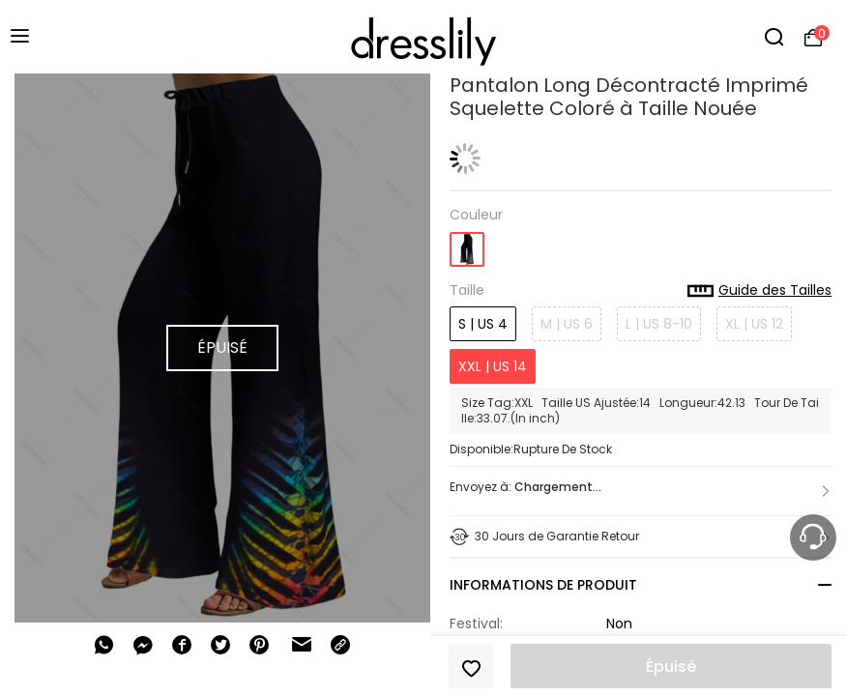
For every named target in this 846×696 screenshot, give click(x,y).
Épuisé (671, 666)
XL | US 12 (754, 324)
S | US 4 (483, 324)
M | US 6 (566, 324)
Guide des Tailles (759, 291)
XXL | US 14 (492, 366)
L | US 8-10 (659, 324)
